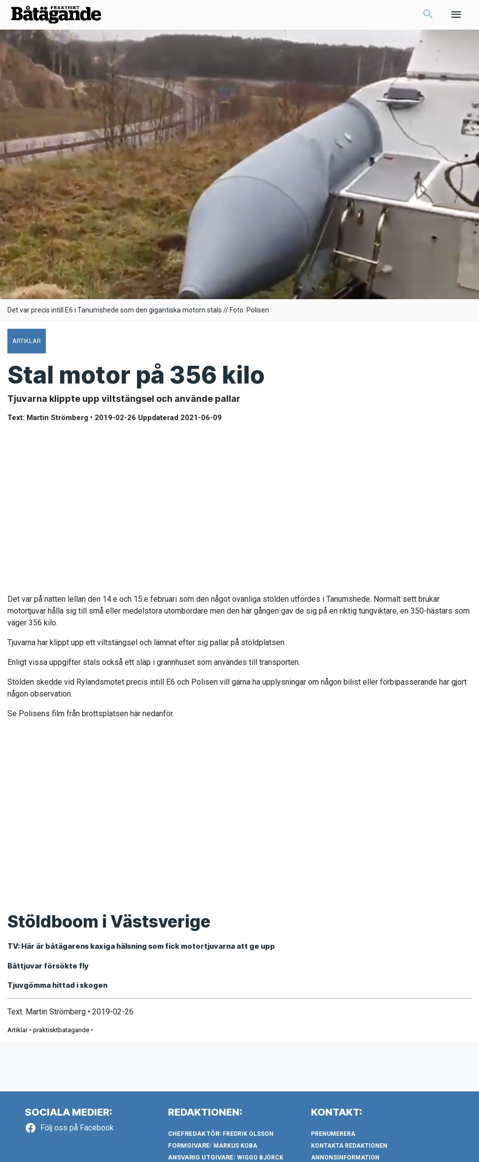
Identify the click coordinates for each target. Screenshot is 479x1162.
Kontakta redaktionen (349, 1153)
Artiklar (17, 1037)
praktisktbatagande (61, 1037)
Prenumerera (333, 1141)
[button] (427, 17)
